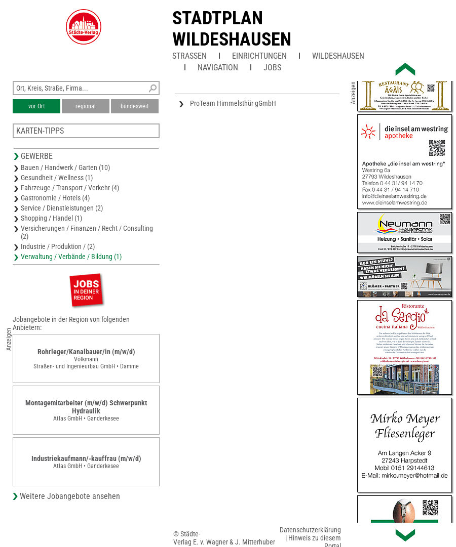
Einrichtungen (259, 56)
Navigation (218, 67)
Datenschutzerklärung (310, 530)
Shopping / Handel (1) (51, 218)
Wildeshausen (338, 56)
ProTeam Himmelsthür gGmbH (233, 103)
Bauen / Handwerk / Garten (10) (65, 167)
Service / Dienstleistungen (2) (62, 208)
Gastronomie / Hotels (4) (55, 198)
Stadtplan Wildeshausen (231, 29)
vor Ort (36, 106)
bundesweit (135, 106)
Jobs (272, 67)
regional (85, 106)
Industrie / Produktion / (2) (58, 246)
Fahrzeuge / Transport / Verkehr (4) (70, 188)
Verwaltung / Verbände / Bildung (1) (71, 257)
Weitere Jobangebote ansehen (70, 496)
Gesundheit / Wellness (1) (57, 178)
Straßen (189, 56)
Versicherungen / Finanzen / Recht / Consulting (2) (87, 232)
